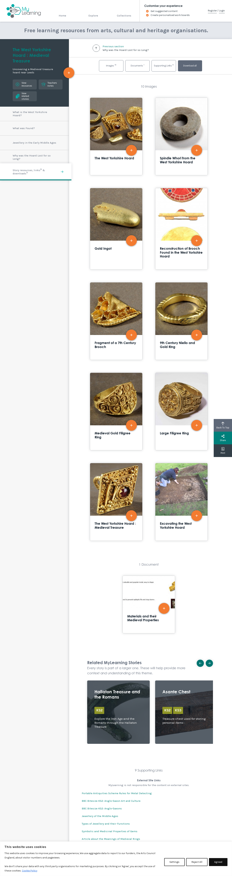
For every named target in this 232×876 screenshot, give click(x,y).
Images (111, 65)
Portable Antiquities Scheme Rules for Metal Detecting (117, 793)
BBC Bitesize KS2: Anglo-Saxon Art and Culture (111, 800)
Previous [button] (201, 662)
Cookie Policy (29, 870)
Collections (124, 15)
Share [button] (223, 438)
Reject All (196, 862)
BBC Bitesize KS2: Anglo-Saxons (102, 808)
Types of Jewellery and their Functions (106, 823)
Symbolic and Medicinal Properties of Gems (109, 831)
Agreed (218, 862)
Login (222, 10)
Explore (93, 15)
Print (223, 450)
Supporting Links (163, 65)
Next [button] (210, 662)
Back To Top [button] (222, 425)
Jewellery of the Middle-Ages (100, 816)
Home (62, 15)
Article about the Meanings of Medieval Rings (111, 839)
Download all (190, 65)
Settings (174, 862)
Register (212, 10)
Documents (137, 65)
